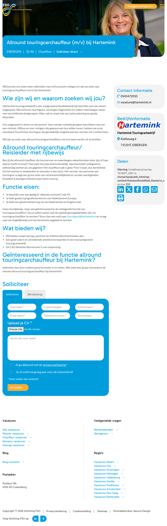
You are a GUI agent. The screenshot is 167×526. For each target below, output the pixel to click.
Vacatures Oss (102, 466)
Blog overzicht (11, 462)
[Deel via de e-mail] (154, 189)
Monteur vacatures (14, 441)
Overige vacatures (13, 445)
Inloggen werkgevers (140, 6)
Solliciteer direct (69, 52)
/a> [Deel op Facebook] (137, 189)
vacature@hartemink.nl (134, 102)
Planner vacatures (13, 433)
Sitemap (102, 511)
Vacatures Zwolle (104, 481)
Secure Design (142, 511)
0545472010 (127, 96)
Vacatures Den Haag (106, 493)
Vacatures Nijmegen (106, 473)
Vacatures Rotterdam (106, 497)
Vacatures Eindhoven (106, 485)
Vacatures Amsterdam (107, 489)
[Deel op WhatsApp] (145, 189)
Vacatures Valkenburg (107, 477)
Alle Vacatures (11, 429)
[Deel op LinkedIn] (120, 189)
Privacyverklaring (56, 511)
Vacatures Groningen (106, 469)
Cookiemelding (82, 511)
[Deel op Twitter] (129, 189)
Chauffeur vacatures (15, 437)
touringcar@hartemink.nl (81, 216)
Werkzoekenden (103, 429)
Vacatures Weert (104, 462)
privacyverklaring (54, 364)
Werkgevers (101, 433)
